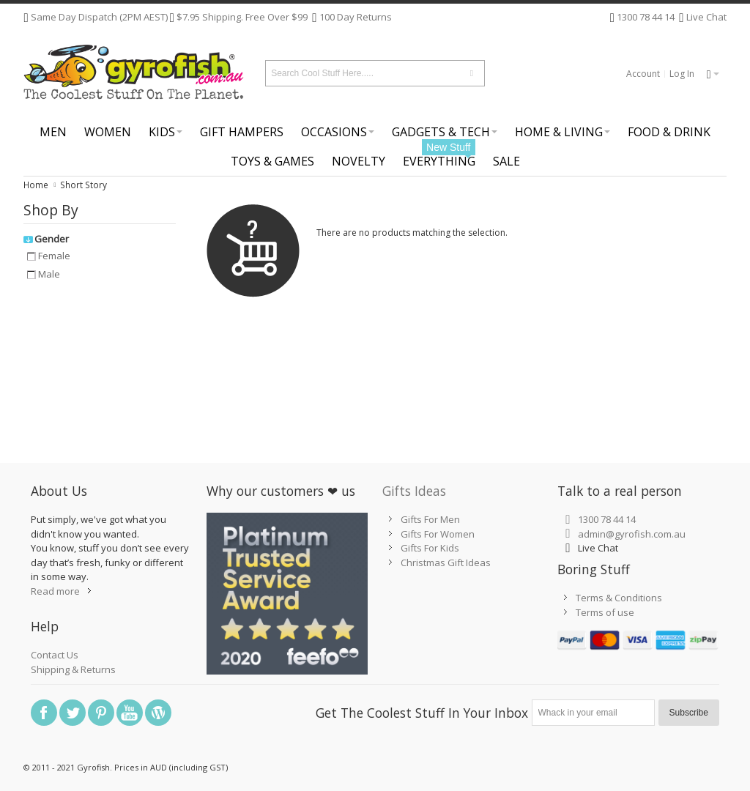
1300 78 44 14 (646, 16)
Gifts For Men (430, 519)
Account (643, 73)
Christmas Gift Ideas (446, 562)
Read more (55, 591)
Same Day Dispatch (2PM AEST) (98, 16)
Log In (681, 73)
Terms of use (605, 612)
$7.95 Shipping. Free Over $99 (242, 16)
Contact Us (54, 654)
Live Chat (705, 16)
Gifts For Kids (430, 547)
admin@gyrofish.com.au (632, 534)
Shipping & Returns (73, 669)
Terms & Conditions (619, 597)
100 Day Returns (355, 16)
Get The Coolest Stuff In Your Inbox (422, 712)
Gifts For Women (438, 534)
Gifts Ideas (414, 491)
